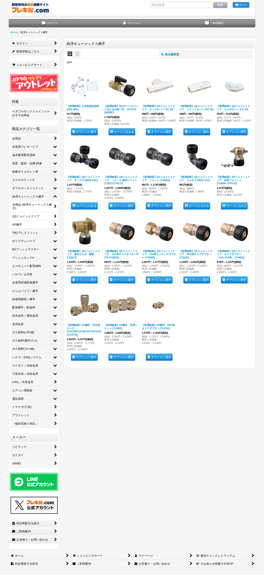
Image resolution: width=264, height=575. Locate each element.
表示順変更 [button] (170, 54)
